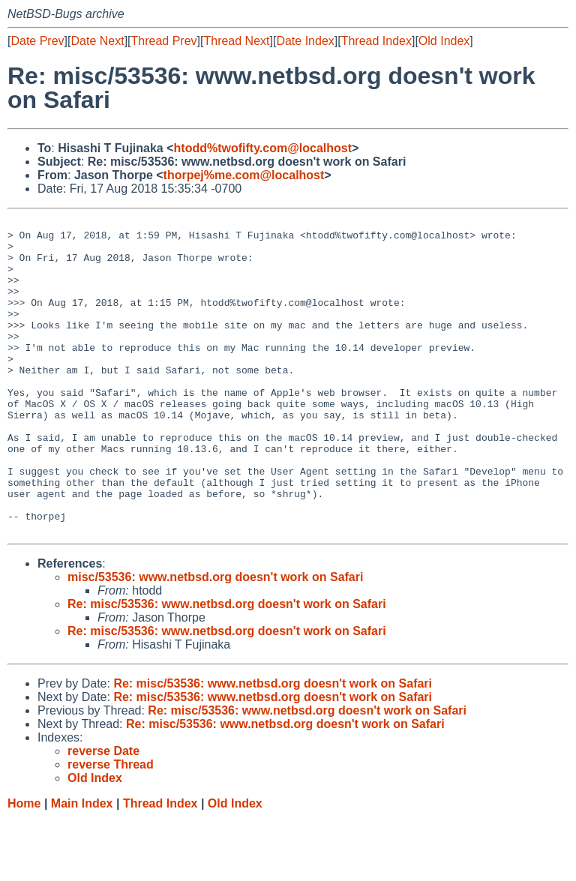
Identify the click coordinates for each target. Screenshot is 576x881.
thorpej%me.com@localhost (244, 175)
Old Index (444, 40)
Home (24, 866)
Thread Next (236, 40)
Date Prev (37, 40)
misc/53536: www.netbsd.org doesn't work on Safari (215, 640)
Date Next (97, 40)
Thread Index (376, 40)
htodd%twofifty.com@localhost (263, 148)
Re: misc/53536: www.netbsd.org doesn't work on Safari (227, 667)
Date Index (305, 40)
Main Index (82, 866)
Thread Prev (164, 40)
